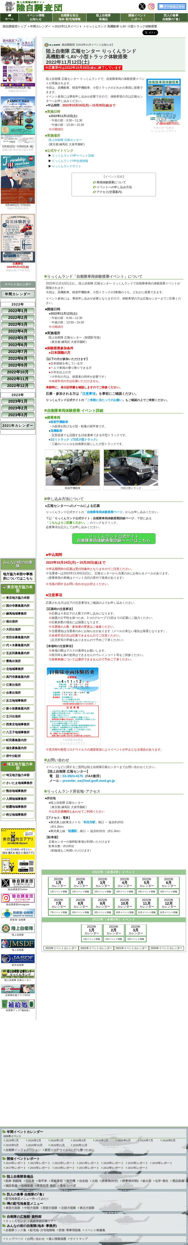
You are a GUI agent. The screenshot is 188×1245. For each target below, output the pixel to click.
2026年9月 (12, 1145)
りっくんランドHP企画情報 (70, 160)
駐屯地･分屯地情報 (42, 1230)
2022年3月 (18, 324)
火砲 (95, 1180)
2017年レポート (16, 1167)
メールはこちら (174, 6)
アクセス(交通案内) (109, 192)
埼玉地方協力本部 (18, 766)
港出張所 (12, 621)
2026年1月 (12, 1140)
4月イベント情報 (124, 891)
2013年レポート (89, 1167)
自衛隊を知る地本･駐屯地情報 (70, 17)
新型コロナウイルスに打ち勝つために (70, 1150)
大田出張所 (13, 629)
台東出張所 (13, 692)
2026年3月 (57, 1140)
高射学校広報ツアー (43, 1221)
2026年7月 (146, 1140)
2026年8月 (169, 1140)
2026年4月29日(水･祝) (18, 87)
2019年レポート (138, 1163)
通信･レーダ (68, 1185)
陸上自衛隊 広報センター (65, 139)
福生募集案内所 (16, 748)
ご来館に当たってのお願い (104, 400)
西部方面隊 (50, 1207)
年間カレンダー (18, 294)
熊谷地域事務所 (16, 790)
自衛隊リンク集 (16, 1230)
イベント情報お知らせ (35, 17)
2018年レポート (162, 1163)
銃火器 (146, 1180)
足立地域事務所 (16, 700)
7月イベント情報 (58, 912)
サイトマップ (79, 1238)
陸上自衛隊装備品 (103, 17)
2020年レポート (113, 1163)
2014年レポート (64, 1167)
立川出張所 (13, 716)
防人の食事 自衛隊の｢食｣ (25, 1194)
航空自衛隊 (18, 960)
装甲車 (42, 1180)
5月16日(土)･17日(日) (18, 205)
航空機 (70, 1180)
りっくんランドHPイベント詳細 (73, 155)
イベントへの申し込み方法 (114, 187)
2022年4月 (18, 331)
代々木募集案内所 (18, 645)
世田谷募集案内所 (18, 637)
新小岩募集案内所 (18, 708)
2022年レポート (64, 1163)
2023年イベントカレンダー (61, 948)
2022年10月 (18, 372)
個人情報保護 (57, 1238)
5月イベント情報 (146, 891)
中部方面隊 (31, 1207)
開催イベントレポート (137, 17)
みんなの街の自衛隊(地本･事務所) (32, 1226)
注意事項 (88, 394)
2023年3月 (18, 415)
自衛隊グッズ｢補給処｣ (18, 1005)
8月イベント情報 (80, 912)
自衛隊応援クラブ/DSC (18, 990)
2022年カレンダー (58, 882)
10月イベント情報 (125, 912)
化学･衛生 (161, 1180)
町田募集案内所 (16, 740)
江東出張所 (13, 684)
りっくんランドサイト (66, 166)
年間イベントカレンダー (25, 1132)
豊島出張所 (13, 661)
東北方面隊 (87, 1207)
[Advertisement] (113, 233)
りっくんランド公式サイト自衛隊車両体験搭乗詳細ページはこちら (114, 538)
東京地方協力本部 (18, 589)
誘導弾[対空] (110, 1180)
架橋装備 (27, 1185)
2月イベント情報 (80, 891)
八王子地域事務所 (18, 732)
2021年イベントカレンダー (131, 948)
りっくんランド (16, 1221)
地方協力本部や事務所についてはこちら (18, 576)
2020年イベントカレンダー (166, 948)
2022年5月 (18, 338)
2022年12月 (18, 385)
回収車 (30, 1180)
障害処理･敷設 (46, 1185)
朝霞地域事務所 (16, 806)
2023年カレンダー (91, 930)
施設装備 (11, 1185)
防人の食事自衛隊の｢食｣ (171, 17)
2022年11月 (18, 379)
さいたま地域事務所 (19, 783)
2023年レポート (40, 1163)
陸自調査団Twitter (18, 884)
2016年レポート (40, 1167)
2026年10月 (35, 1145)
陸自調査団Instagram (18, 899)
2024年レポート (16, 1163)
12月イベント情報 (169, 912)
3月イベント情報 (102, 891)
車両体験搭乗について (111, 182)
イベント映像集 (95, 1230)
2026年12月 (80, 1145)
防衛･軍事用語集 (70, 1230)
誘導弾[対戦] (130, 1180)
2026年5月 (101, 1140)
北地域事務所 (15, 669)
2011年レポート (138, 1167)
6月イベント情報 (168, 891)
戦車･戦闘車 (14, 1180)
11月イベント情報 (147, 912)
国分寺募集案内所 (18, 605)
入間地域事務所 (16, 798)
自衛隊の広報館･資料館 (24, 1217)
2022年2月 (18, 317)
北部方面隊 (68, 1207)
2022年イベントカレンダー (96, 948)
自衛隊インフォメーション (23, 1150)
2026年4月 (79, 1140)
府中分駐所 (13, 756)
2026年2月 (34, 1140)
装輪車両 (57, 1180)
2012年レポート (113, 1167)
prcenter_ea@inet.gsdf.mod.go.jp (88, 781)
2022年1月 (18, 310)
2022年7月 (18, 351)
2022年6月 (18, 345)
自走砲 (83, 1180)
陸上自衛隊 (18, 930)
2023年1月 (18, 401)
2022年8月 (18, 358)
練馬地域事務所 (16, 613)
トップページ (14, 1238)
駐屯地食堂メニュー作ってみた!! (27, 1198)
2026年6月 (124, 1140)
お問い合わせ (36, 1238)
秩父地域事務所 (16, 814)
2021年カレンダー (17, 426)
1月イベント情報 (58, 891)
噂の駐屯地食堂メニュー (25, 1203)
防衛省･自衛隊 (18, 915)
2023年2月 (18, 408)
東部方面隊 (13, 1207)
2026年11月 (57, 1145)
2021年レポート (89, 1163)
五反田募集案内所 (18, 653)
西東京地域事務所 (18, 724)
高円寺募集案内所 (18, 676)
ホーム (9, 18)
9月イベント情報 (102, 912)
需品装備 (178, 1180)
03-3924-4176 (72, 776)
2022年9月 (18, 365)
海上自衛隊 (18, 945)
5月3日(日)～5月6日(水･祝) (18, 146)
